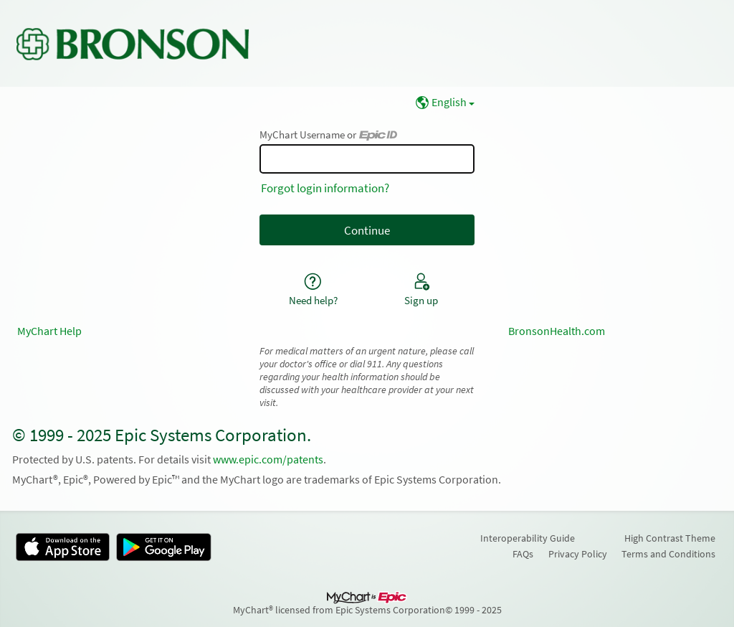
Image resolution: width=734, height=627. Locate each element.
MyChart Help (49, 331)
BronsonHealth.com (556, 331)
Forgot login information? (325, 188)
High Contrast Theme (669, 538)
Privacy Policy (577, 553)
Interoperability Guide (527, 538)
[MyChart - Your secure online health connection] (132, 43)
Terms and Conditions (668, 553)
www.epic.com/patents (268, 459)
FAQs (523, 553)
